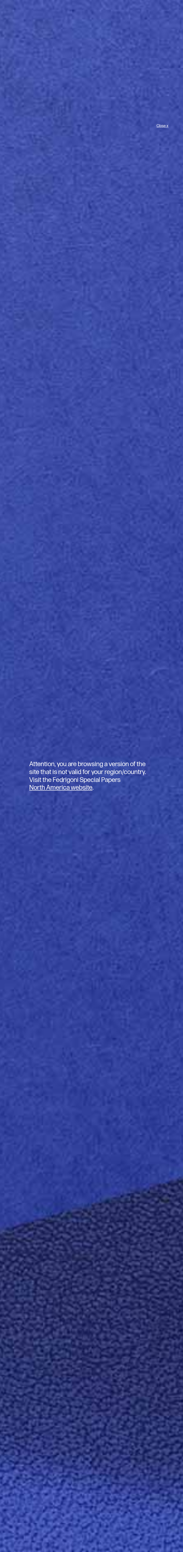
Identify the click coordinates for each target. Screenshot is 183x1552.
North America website (60, 787)
